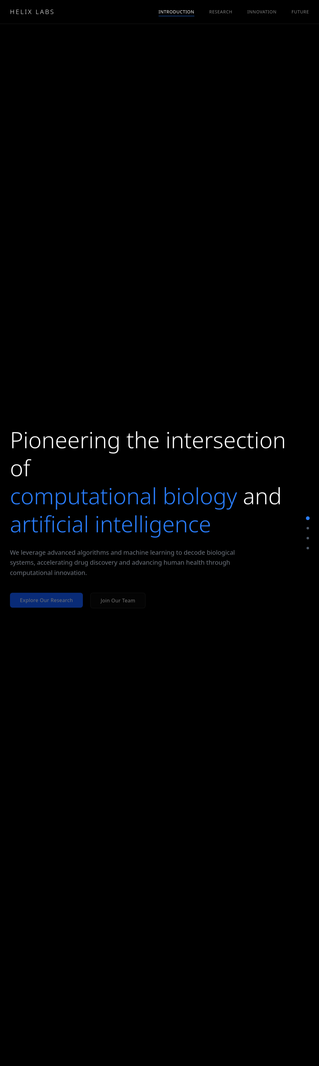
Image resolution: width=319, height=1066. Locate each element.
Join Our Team (118, 600)
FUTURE (300, 12)
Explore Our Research (46, 600)
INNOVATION (262, 12)
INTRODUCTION (176, 12)
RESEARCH (220, 12)
